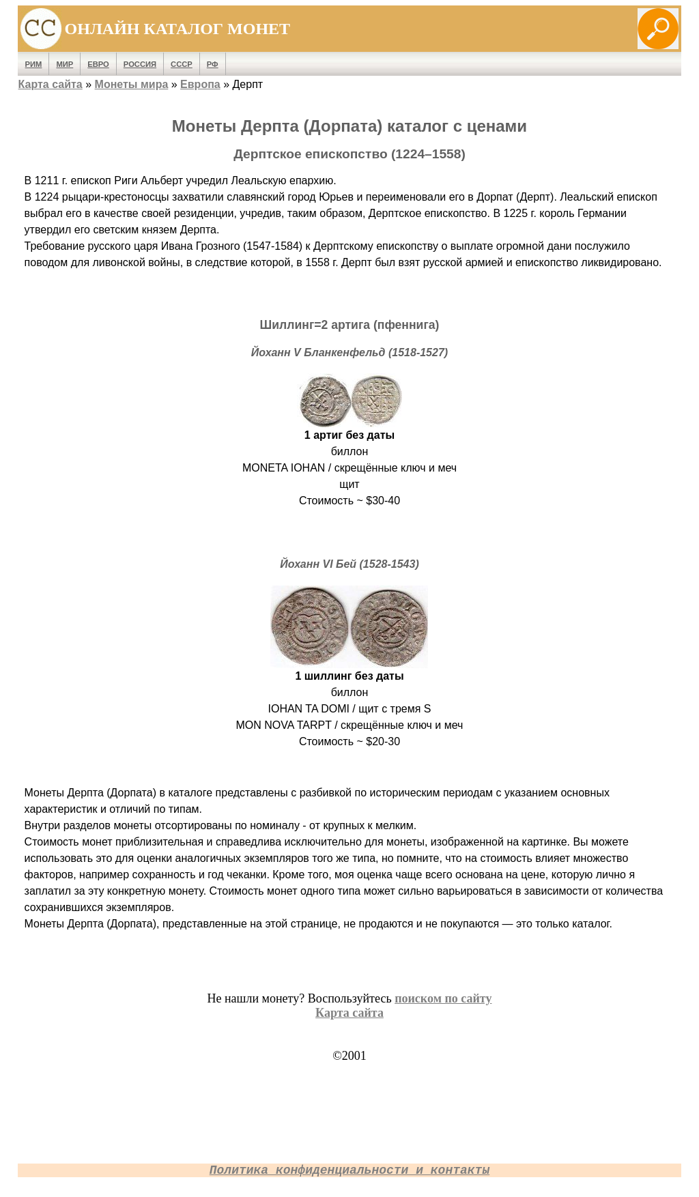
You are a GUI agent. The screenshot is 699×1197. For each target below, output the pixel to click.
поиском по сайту (443, 998)
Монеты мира (132, 84)
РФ (212, 64)
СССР (181, 64)
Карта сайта (50, 84)
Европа (200, 84)
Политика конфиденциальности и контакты (349, 1170)
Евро (98, 64)
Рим (33, 64)
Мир (64, 64)
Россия (140, 64)
